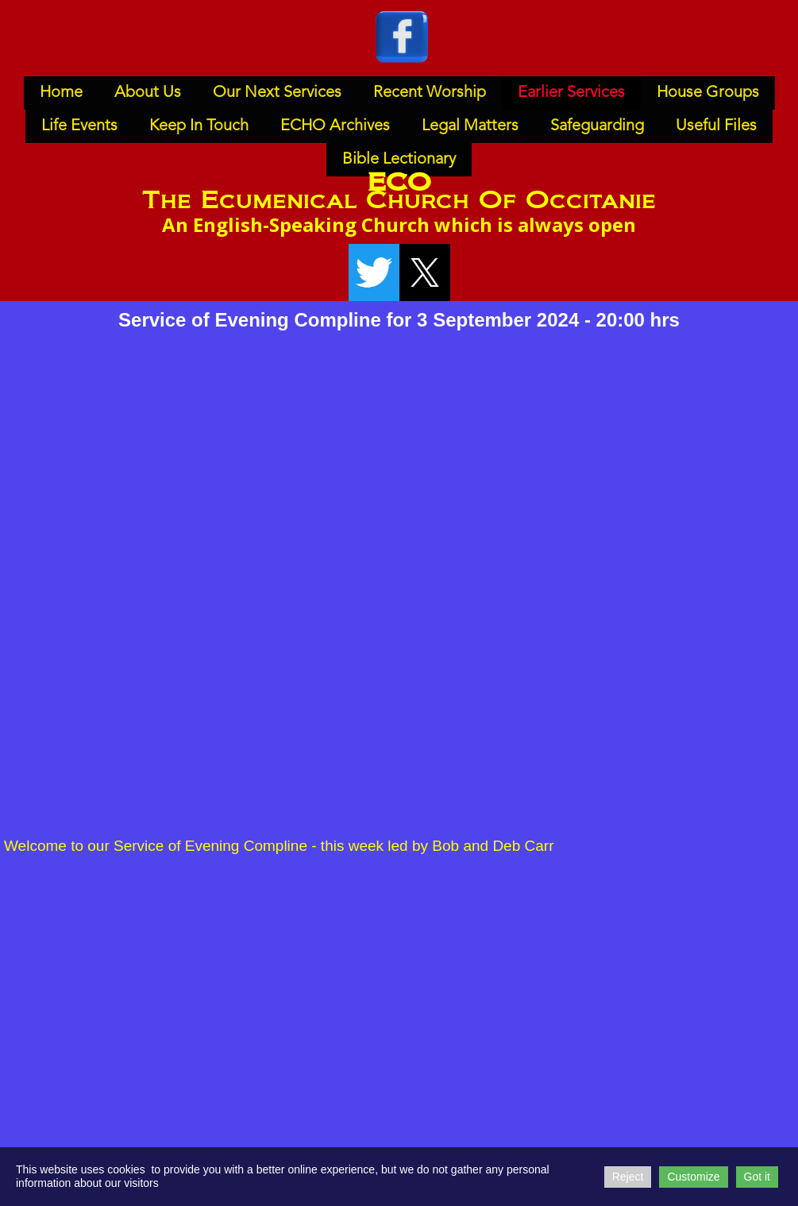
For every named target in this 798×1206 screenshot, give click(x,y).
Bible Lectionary (399, 160)
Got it (757, 1176)
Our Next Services (277, 93)
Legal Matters (470, 126)
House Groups (708, 93)
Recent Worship (429, 93)
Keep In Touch (199, 126)
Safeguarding (597, 126)
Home (61, 93)
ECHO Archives (335, 126)
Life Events (79, 126)
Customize (693, 1176)
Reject (628, 1176)
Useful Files (716, 126)
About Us (147, 93)
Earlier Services (571, 93)
